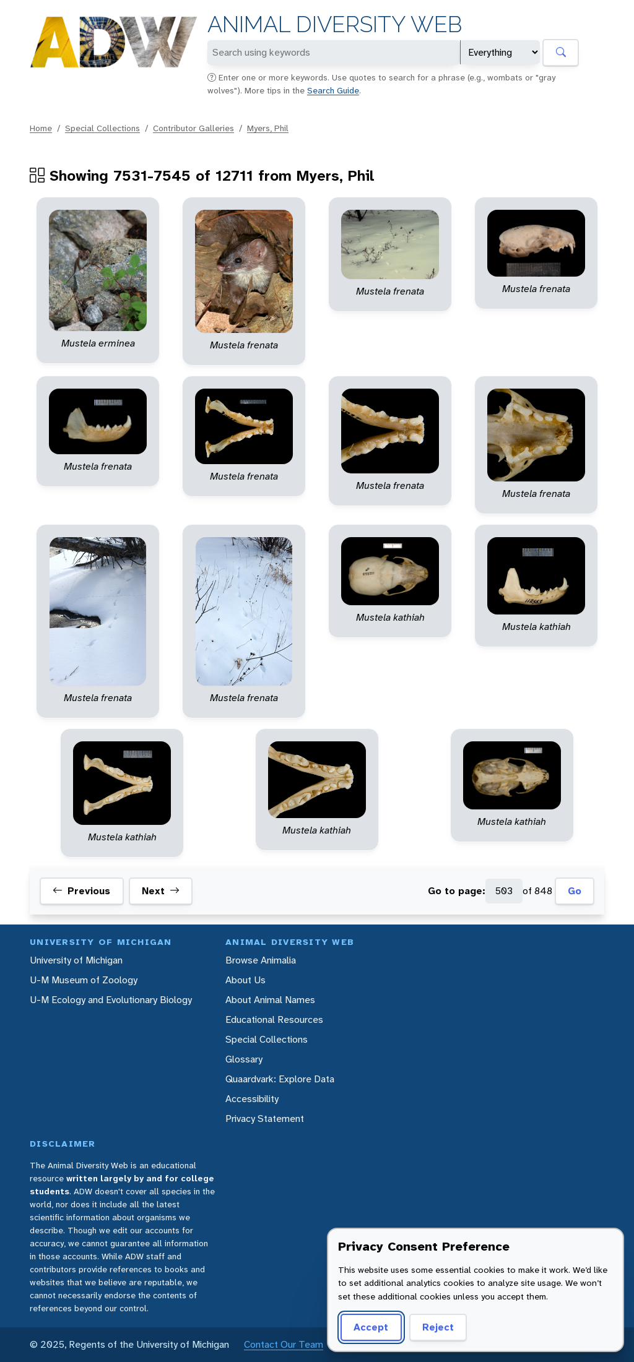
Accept (371, 1327)
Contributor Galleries (193, 128)
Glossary (244, 1059)
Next (161, 891)
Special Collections (102, 128)
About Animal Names (270, 999)
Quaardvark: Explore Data (279, 1078)
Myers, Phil (268, 128)
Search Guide (333, 90)
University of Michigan (76, 960)
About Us (245, 979)
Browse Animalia (260, 960)
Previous (81, 891)
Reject (438, 1327)
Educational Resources (274, 1019)
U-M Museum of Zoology (83, 979)
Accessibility (252, 1098)
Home (41, 128)
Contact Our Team (283, 1344)
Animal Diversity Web (334, 24)
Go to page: (456, 890)
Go (574, 890)
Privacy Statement (264, 1118)
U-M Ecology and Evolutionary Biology (111, 999)
